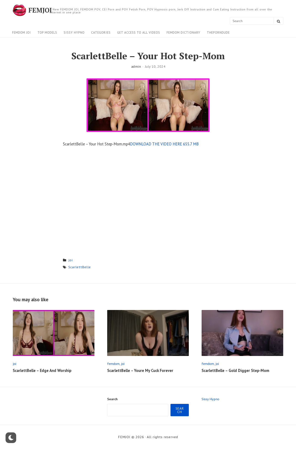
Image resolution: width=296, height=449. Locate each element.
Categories (101, 32)
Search (112, 399)
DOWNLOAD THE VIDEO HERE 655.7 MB (164, 143)
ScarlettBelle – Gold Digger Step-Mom (235, 370)
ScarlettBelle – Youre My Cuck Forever (140, 370)
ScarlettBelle (79, 267)
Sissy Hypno (74, 32)
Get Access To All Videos (138, 32)
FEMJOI (40, 10)
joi (70, 260)
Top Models (47, 32)
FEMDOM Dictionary (183, 32)
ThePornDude (218, 32)
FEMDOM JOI (21, 32)
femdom (113, 363)
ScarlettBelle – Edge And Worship (42, 370)
